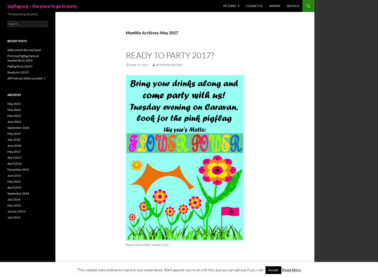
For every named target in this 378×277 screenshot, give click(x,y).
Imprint (274, 5)
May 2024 (14, 110)
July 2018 (13, 139)
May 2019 (14, 134)
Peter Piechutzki (169, 65)
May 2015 (14, 181)
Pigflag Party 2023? (19, 66)
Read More (291, 270)
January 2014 (16, 211)
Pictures (229, 5)
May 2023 (14, 116)
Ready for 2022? (18, 72)
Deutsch (293, 5)
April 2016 (14, 163)
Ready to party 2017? (170, 55)
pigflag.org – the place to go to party (42, 6)
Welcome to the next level (24, 50)
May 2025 (14, 104)
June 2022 (14, 122)
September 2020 (18, 128)
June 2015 (14, 175)
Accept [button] (273, 270)
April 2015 (14, 187)
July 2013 (13, 217)
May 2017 (14, 151)
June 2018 (14, 145)
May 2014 (14, 205)
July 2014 (13, 199)
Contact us (254, 5)
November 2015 (18, 169)
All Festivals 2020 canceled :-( (26, 78)
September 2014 (18, 193)
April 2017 (14, 157)
